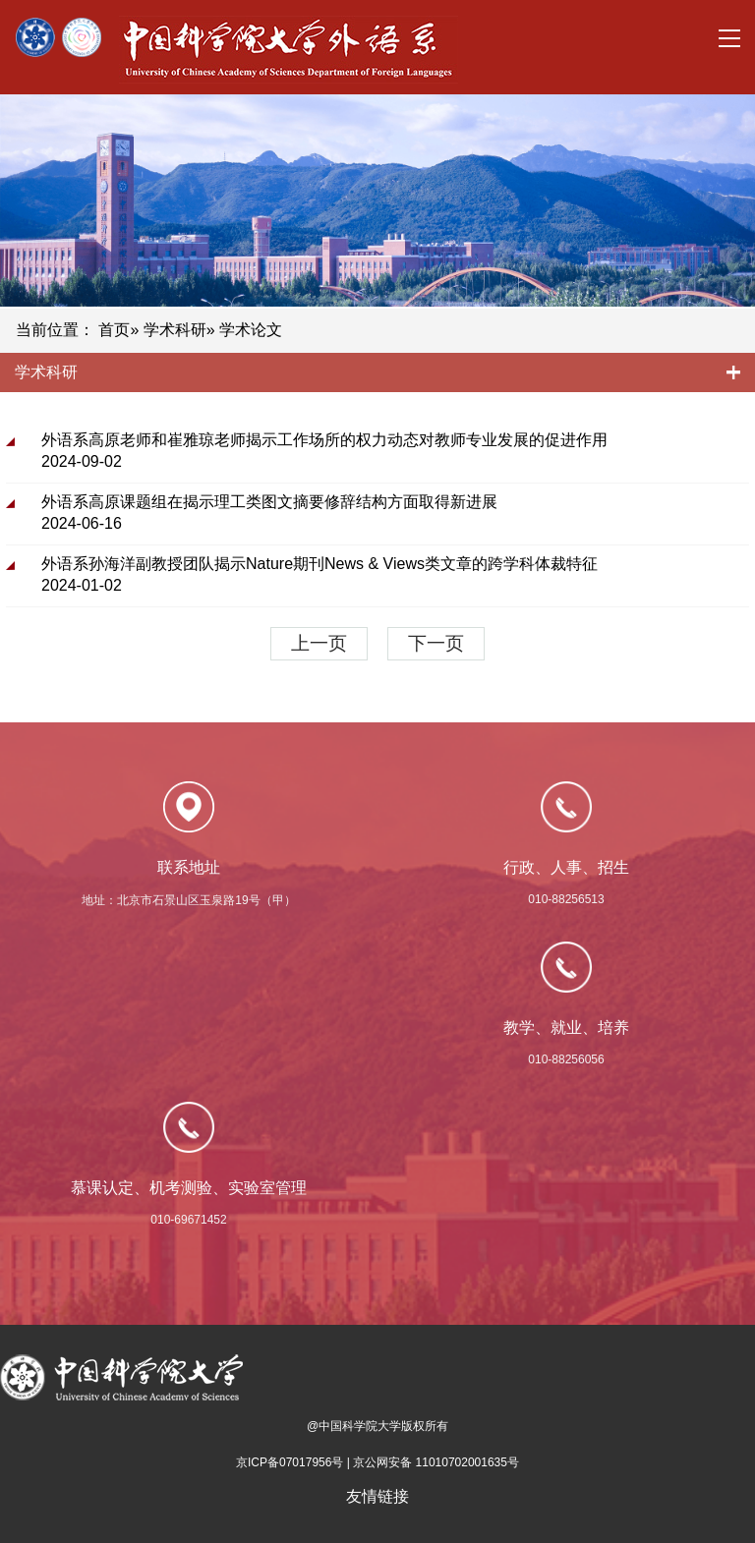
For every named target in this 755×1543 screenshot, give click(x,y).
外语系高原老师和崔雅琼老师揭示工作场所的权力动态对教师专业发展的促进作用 (324, 439)
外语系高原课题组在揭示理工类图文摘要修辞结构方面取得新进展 (269, 501)
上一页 (319, 643)
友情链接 (377, 1496)
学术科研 (175, 329)
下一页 (436, 643)
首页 (114, 329)
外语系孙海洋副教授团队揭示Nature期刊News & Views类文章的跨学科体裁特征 (319, 563)
